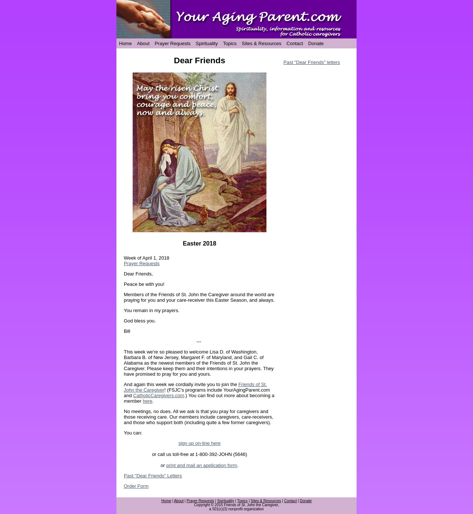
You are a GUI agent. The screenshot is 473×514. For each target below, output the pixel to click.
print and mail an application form (201, 465)
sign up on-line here (199, 443)
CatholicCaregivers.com (158, 395)
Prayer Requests (173, 43)
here (147, 401)
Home (125, 43)
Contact (294, 43)
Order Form (136, 486)
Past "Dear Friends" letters (311, 62)
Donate (316, 43)
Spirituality (207, 43)
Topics (229, 43)
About (143, 43)
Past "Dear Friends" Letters (153, 476)
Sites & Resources (261, 43)
